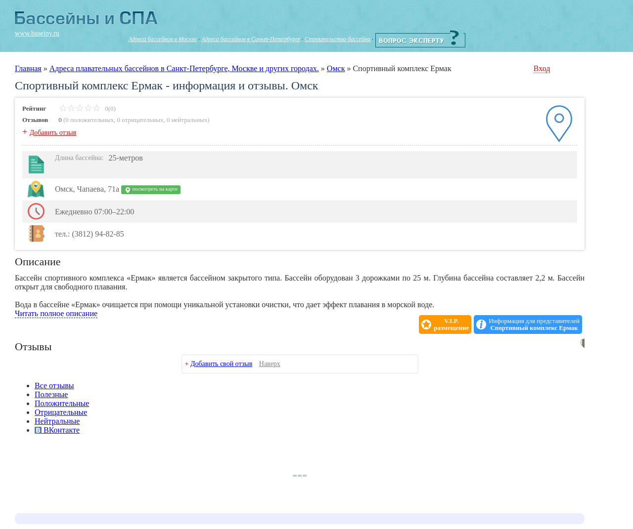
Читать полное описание (56, 313)
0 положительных (89, 119)
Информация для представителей (534, 324)
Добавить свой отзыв (221, 363)
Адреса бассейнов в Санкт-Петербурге (250, 39)
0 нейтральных (187, 119)
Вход (542, 68)
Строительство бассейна (337, 39)
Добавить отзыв (53, 132)
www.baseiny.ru (37, 33)
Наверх (269, 363)
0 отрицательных (140, 119)
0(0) (87, 108)
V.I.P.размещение (451, 324)
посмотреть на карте (151, 190)
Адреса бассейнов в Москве (163, 39)
